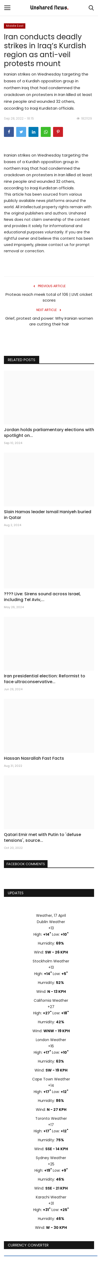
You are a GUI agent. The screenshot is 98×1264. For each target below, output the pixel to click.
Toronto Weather (51, 1118)
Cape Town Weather (51, 1079)
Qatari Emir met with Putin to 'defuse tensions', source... (42, 837)
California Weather (51, 1000)
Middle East (15, 26)
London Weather (51, 1039)
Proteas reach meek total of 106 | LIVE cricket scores (49, 297)
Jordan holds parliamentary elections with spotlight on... (49, 432)
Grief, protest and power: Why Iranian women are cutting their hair (49, 321)
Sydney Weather (51, 1157)
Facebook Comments (26, 863)
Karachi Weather (51, 1197)
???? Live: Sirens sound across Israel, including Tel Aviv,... (42, 597)
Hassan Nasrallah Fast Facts (34, 758)
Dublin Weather (51, 921)
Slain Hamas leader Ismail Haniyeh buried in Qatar (47, 515)
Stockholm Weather (51, 961)
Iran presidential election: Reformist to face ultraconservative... (44, 679)
